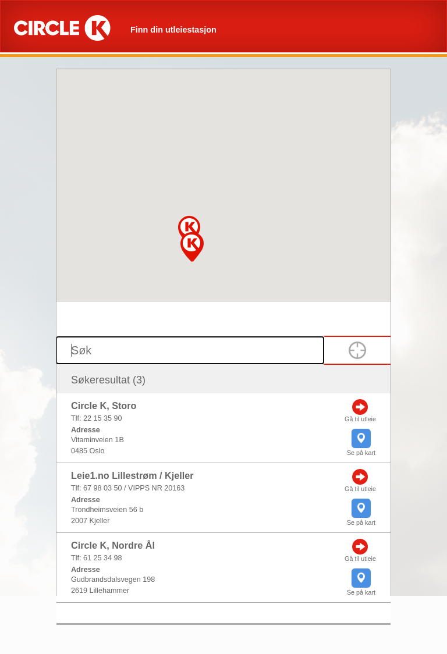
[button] (191, 247)
